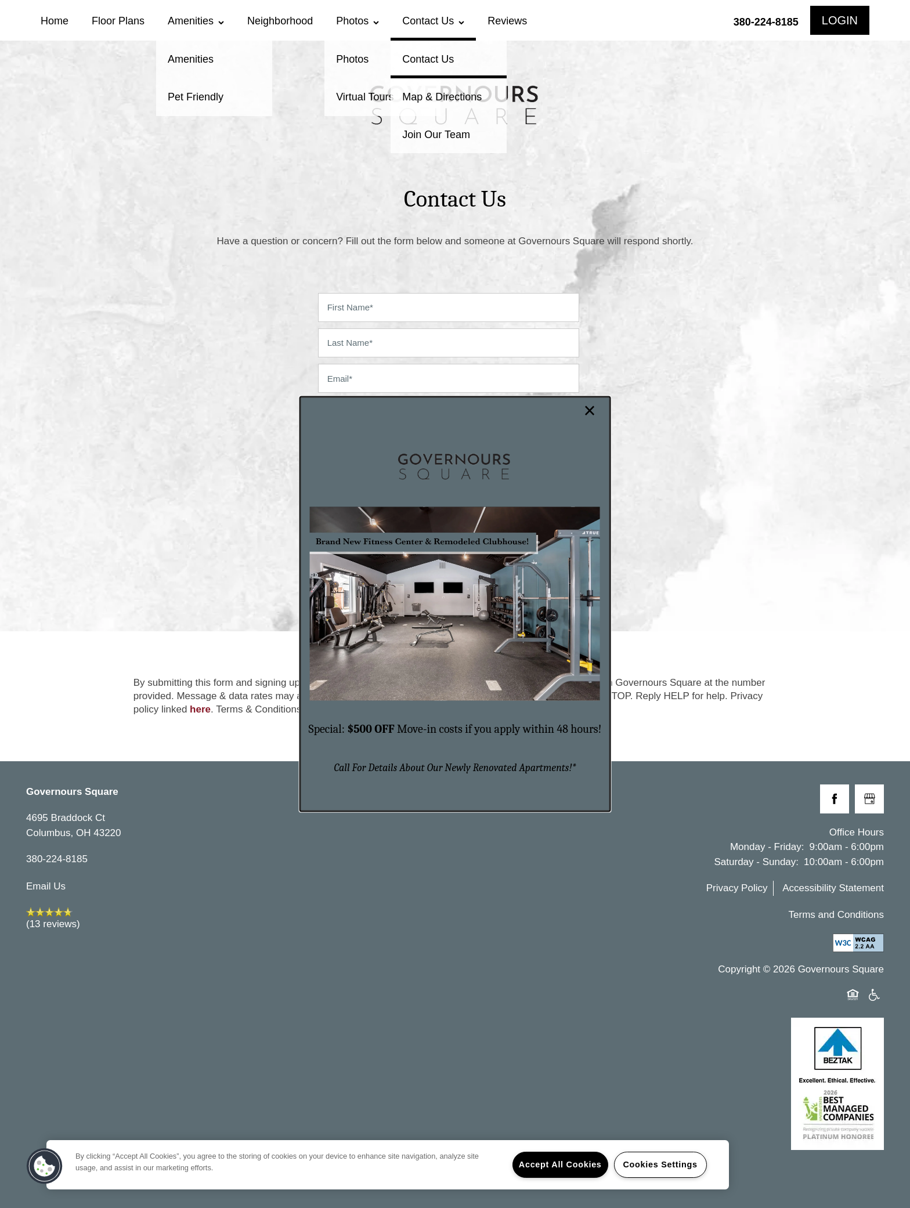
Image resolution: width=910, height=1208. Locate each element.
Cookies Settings (660, 1164)
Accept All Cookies (560, 1164)
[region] (387, 1164)
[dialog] (455, 603)
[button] (44, 1166)
